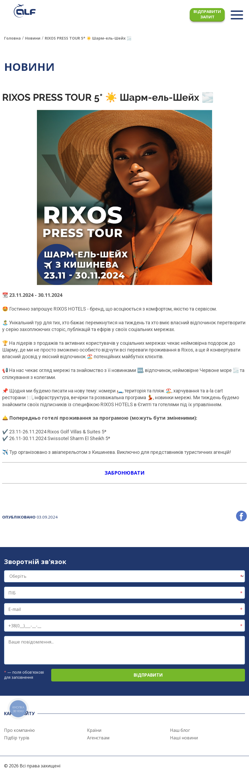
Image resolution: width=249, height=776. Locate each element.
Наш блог (180, 730)
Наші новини (184, 738)
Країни (94, 730)
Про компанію (19, 730)
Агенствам (98, 738)
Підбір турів (16, 738)
